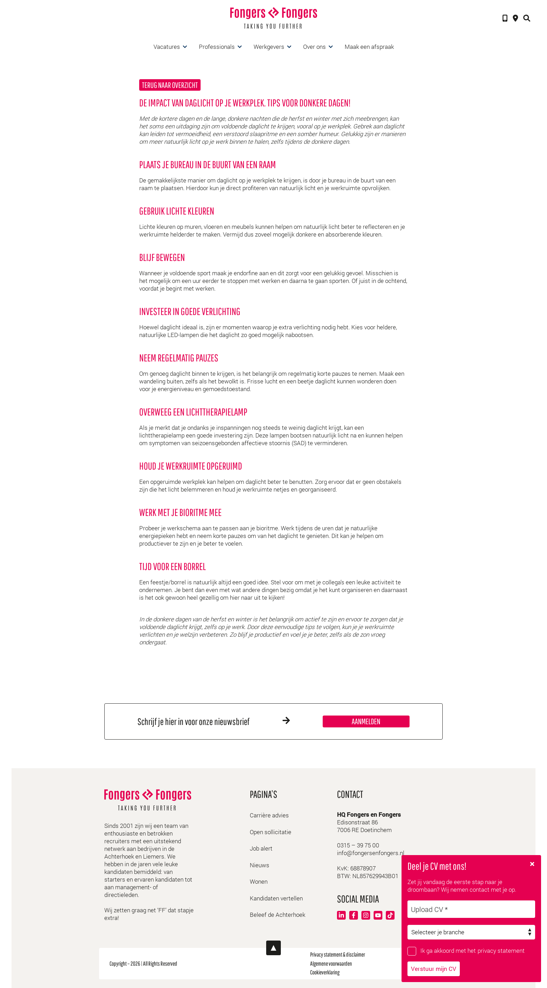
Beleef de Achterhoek (277, 915)
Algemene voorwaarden (331, 963)
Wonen (259, 881)
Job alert (261, 848)
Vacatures (166, 47)
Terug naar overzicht (170, 85)
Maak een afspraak (369, 47)
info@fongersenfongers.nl (370, 853)
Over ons (314, 47)
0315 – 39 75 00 (358, 845)
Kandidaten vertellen (276, 898)
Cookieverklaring (324, 972)
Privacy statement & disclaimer (337, 954)
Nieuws (259, 865)
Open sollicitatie (270, 832)
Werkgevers (269, 47)
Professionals (217, 47)
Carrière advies (269, 815)
